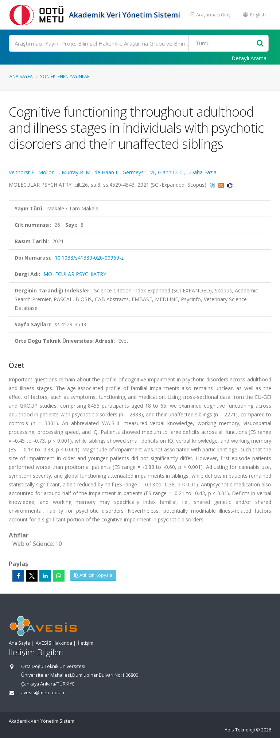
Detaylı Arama (249, 58)
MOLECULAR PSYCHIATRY (74, 274)
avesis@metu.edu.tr (43, 693)
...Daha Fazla (202, 172)
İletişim (85, 643)
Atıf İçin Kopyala (93, 575)
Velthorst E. (22, 172)
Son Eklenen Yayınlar (65, 76)
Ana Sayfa (21, 76)
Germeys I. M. (138, 172)
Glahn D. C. (171, 172)
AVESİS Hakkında (54, 643)
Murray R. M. (77, 172)
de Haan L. (107, 172)
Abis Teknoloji (240, 730)
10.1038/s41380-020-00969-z (89, 257)
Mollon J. (48, 172)
